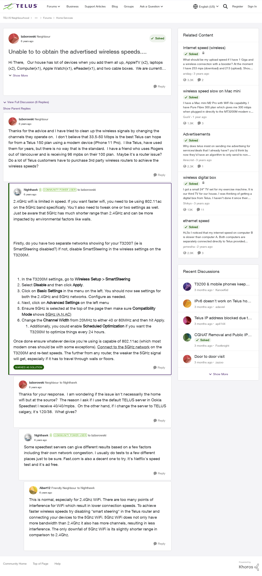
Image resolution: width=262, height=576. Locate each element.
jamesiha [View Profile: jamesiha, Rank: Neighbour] (189, 246)
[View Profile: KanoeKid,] (187, 287)
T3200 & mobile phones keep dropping (220, 284)
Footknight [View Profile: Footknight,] (222, 345)
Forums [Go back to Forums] (47, 17)
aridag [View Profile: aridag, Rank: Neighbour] (187, 73)
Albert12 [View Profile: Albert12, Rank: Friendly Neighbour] (44, 488)
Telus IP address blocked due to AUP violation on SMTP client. (222, 318)
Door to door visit (209, 356)
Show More (18, 75)
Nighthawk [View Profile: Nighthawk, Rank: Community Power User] (31, 189)
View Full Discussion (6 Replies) (26, 102)
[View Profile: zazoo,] (187, 359)
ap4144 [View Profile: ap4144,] (220, 323)
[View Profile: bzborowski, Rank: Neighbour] (13, 38)
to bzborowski (86, 189)
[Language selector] (205, 6)
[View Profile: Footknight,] (187, 337)
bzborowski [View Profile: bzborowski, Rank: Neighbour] (28, 36)
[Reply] (159, 86)
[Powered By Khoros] (249, 566)
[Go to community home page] (21, 6)
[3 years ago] (200, 73)
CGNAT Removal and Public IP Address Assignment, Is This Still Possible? (223, 334)
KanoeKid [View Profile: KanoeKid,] (222, 290)
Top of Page (40, 563)
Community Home (15, 563)
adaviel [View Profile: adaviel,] (220, 307)
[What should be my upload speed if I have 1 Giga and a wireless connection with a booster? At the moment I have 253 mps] (218, 63)
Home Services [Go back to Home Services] (64, 17)
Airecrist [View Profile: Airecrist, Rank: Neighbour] (188, 160)
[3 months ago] (203, 290)
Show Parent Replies (17, 108)
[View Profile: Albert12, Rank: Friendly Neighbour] (33, 490)
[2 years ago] (204, 246)
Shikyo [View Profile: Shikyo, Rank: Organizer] (187, 203)
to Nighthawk (68, 382)
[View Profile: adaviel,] (187, 303)
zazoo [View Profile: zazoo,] (219, 362)
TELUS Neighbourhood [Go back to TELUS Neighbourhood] (16, 17)
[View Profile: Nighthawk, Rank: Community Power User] (17, 192)
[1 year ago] (199, 116)
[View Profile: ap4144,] (187, 320)
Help (58, 563)
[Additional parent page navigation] (36, 18)
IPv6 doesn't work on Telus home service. (223, 301)
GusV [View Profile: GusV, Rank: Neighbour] (186, 116)
